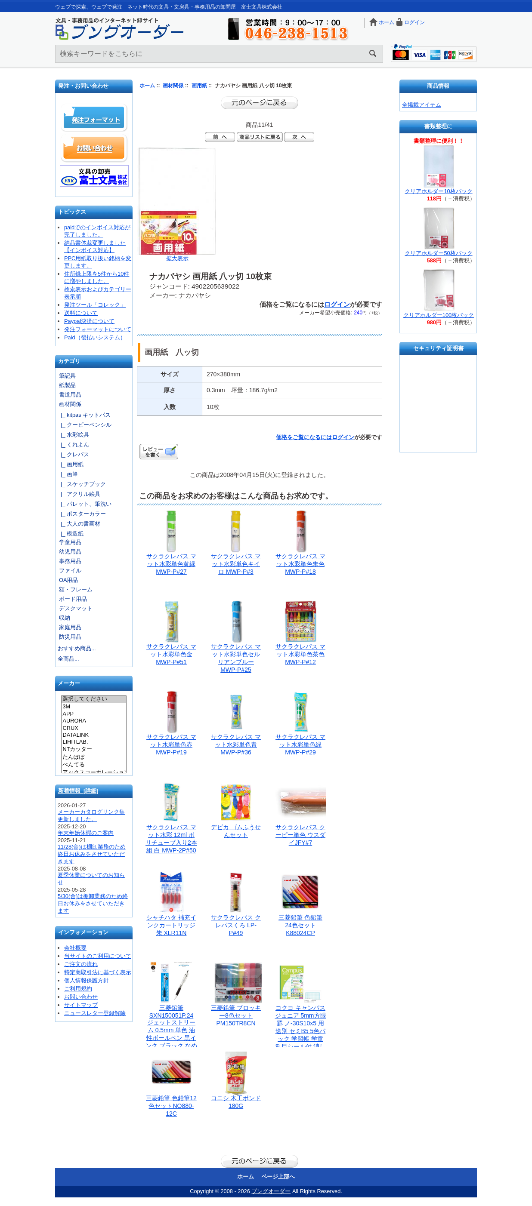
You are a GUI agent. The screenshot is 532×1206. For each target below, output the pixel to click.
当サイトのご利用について (97, 956)
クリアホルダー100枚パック (438, 315)
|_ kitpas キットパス (84, 415)
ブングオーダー (271, 1191)
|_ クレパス (73, 454)
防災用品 (70, 637)
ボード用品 (73, 599)
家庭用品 (70, 627)
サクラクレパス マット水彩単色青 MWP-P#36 (236, 744)
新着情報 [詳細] (78, 791)
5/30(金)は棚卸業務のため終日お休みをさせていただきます (93, 903)
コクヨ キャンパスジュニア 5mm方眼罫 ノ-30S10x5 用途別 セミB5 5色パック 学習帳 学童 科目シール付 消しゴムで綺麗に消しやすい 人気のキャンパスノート (300, 1038)
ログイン (414, 22)
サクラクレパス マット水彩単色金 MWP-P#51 (171, 654)
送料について (81, 313)
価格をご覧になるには (304, 437)
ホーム (386, 22)
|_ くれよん (73, 444)
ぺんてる (94, 765)
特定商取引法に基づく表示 (97, 972)
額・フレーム (76, 589)
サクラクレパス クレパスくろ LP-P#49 (236, 925)
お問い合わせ (94, 148)
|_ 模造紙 (71, 533)
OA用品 (68, 580)
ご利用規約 (78, 988)
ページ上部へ (278, 1176)
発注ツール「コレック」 (95, 305)
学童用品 (70, 542)
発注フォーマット (94, 118)
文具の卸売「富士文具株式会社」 (94, 176)
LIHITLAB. (94, 741)
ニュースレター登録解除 (95, 1013)
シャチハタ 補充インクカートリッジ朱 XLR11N (171, 925)
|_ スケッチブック (82, 484)
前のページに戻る (259, 102)
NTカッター (94, 750)
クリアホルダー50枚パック (438, 253)
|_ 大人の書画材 (79, 523)
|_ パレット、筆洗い (84, 504)
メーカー (69, 683)
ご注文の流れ (81, 964)
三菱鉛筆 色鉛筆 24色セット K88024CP (300, 925)
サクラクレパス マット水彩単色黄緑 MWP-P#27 (171, 564)
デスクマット (76, 608)
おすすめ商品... (77, 648)
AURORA (94, 720)
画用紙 (199, 86)
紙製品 (67, 385)
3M (94, 706)
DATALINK (94, 735)
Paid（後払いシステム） (95, 337)
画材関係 (173, 86)
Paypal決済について (89, 321)
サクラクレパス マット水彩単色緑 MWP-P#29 (300, 744)
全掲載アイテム (421, 105)
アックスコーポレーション (94, 773)
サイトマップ (81, 1005)
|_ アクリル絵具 (79, 494)
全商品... (68, 658)
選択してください (94, 699)
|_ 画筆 (68, 474)
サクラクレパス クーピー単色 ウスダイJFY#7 (300, 835)
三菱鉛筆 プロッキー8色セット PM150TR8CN (236, 1015)
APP (94, 714)
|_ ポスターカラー (82, 514)
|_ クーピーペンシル (84, 424)
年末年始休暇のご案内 (86, 833)
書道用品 (70, 394)
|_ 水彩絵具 (73, 434)
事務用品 (70, 561)
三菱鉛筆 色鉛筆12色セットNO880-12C (171, 1106)
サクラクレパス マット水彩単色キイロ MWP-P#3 (236, 564)
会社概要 (75, 947)
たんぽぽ (94, 757)
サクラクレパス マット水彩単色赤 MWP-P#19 (171, 744)
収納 (64, 618)
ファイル (70, 570)
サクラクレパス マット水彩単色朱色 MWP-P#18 (300, 564)
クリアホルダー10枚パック (438, 191)
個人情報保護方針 (86, 980)
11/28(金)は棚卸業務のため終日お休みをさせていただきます (92, 854)
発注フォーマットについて (97, 329)
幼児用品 (70, 551)
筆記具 (67, 375)
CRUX (94, 728)
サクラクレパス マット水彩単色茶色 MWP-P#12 (300, 654)
